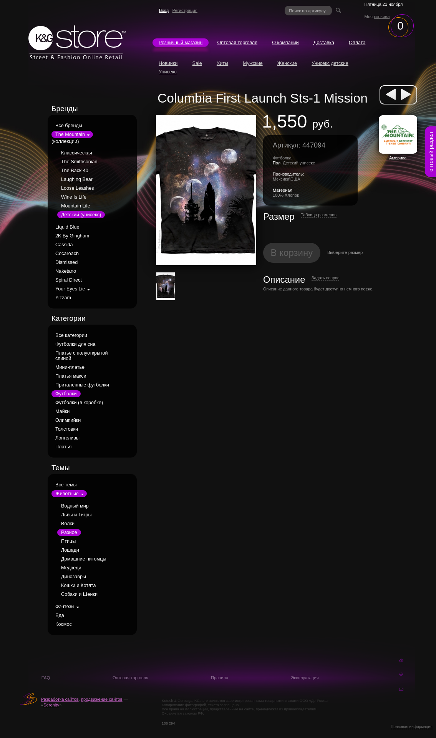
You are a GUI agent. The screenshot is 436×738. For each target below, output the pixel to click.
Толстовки (66, 429)
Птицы (68, 541)
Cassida (64, 244)
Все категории (71, 335)
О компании (285, 42)
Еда (59, 615)
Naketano (65, 271)
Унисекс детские (330, 63)
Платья (63, 446)
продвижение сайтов (102, 699)
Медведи (71, 567)
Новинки (168, 63)
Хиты (222, 63)
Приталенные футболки (82, 385)
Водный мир (75, 506)
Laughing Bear (77, 179)
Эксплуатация (305, 677)
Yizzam (63, 297)
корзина (382, 16)
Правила (219, 677)
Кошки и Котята (78, 585)
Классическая (76, 153)
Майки (62, 411)
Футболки (65, 393)
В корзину (292, 252)
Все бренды (68, 125)
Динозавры (73, 576)
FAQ (45, 677)
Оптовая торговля (237, 42)
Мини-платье (70, 367)
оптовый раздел (431, 152)
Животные (67, 493)
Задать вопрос (325, 277)
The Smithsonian (79, 161)
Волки (68, 523)
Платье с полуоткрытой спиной (81, 355)
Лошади (70, 550)
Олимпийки (68, 420)
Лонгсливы (67, 438)
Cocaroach (67, 253)
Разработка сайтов (60, 699)
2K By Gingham (72, 236)
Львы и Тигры (76, 514)
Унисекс (168, 72)
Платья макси (70, 376)
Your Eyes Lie (70, 289)
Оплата (357, 42)
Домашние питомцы (83, 559)
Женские (287, 63)
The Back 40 (74, 170)
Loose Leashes (77, 188)
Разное (69, 532)
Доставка (323, 42)
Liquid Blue (67, 227)
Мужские (252, 63)
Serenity (51, 705)
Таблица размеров (319, 214)
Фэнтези (64, 606)
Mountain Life (75, 206)
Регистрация (184, 10)
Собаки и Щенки (79, 594)
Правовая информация (412, 727)
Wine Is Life (73, 197)
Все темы (66, 485)
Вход (164, 10)
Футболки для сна (75, 344)
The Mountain (70, 134)
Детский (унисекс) (81, 214)
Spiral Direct (68, 280)
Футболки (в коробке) (79, 402)
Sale (197, 63)
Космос (63, 624)
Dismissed (66, 262)
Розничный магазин (180, 42)
